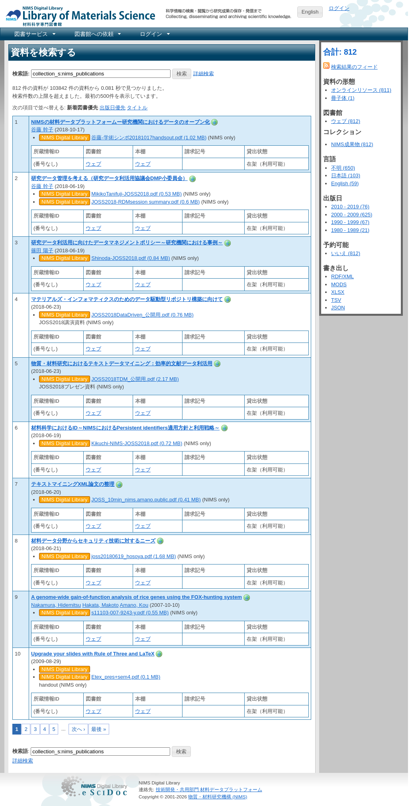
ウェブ (93, 164)
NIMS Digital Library (64, 138)
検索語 (20, 751)
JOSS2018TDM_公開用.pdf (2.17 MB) (135, 379)
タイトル (137, 108)
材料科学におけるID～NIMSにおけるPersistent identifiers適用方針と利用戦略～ (125, 428)
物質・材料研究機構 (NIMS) (217, 796)
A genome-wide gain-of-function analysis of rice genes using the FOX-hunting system (136, 597)
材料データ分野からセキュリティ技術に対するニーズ (93, 541)
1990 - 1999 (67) (350, 222)
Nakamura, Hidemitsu (56, 605)
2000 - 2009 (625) (351, 215)
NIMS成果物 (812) (352, 144)
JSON (338, 308)
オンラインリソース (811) (361, 90)
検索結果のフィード (354, 67)
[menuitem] (34, 34)
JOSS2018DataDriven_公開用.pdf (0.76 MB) (142, 315)
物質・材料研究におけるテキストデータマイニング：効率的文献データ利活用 (121, 363)
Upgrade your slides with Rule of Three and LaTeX (93, 654)
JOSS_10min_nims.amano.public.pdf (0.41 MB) (146, 500)
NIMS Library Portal (78, 16)
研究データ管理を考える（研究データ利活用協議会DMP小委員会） (109, 178)
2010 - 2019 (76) (350, 207)
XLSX (337, 292)
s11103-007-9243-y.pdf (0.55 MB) (130, 613)
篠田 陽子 (42, 250)
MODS (339, 284)
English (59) (345, 183)
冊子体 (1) (343, 98)
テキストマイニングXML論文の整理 (72, 484)
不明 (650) (343, 168)
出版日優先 (113, 108)
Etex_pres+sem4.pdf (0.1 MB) (125, 677)
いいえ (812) (345, 253)
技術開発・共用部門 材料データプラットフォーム (209, 789)
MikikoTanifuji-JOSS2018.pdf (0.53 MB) (136, 194)
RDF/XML (342, 276)
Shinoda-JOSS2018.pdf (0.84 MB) (130, 258)
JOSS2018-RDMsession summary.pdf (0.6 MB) (145, 202)
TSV (336, 300)
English (310, 12)
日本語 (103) (345, 175)
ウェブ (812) (345, 121)
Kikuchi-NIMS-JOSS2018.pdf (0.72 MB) (136, 443)
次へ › (78, 729)
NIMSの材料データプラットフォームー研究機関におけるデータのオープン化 (120, 122)
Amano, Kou (134, 605)
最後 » (98, 729)
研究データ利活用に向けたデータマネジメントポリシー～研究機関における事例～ (127, 243)
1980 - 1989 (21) (350, 230)
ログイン (339, 8)
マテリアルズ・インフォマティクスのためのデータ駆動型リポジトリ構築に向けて (127, 299)
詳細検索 (203, 73)
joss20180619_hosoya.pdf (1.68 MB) (133, 556)
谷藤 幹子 (42, 130)
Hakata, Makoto (100, 605)
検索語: (20, 73)
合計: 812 (340, 52)
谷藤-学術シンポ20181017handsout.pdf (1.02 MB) (148, 138)
